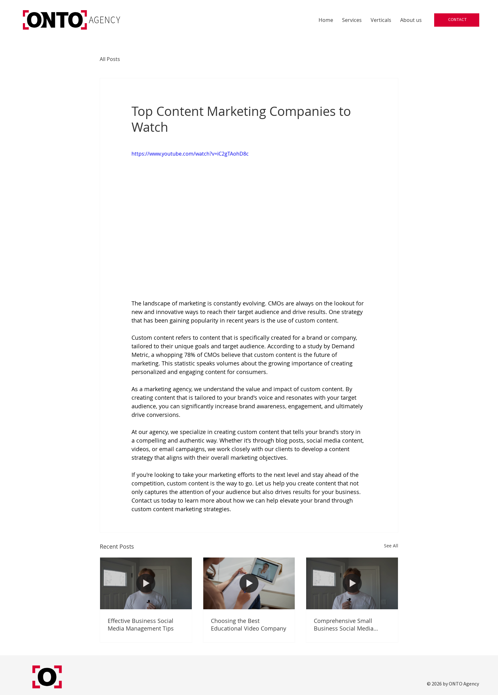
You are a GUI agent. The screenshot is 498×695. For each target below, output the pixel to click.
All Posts (110, 59)
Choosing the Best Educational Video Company (248, 624)
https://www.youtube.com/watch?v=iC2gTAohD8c (190, 153)
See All (391, 546)
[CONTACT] (456, 20)
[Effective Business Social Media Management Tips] (146, 583)
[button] (352, 20)
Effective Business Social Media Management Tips (141, 624)
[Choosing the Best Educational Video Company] (249, 583)
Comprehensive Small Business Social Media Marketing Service (344, 624)
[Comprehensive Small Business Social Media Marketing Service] (352, 583)
